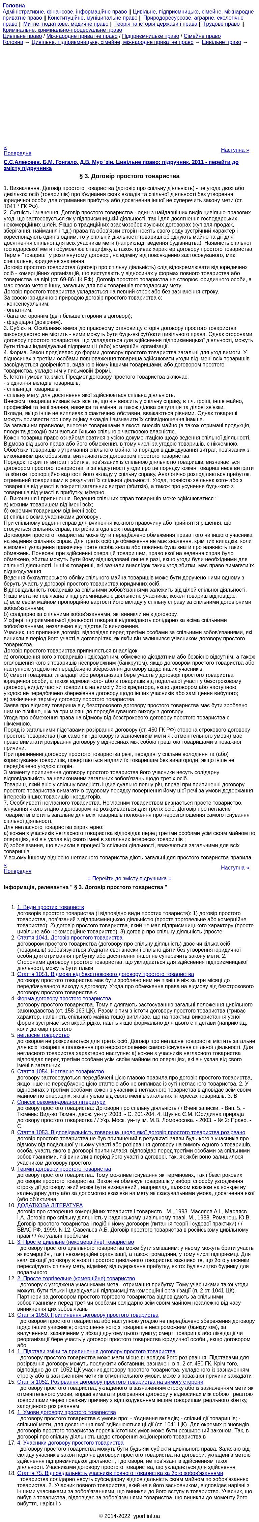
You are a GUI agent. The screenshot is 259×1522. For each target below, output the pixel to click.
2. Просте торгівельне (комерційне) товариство (76, 1278)
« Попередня (17, 150)
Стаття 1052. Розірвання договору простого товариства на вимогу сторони (110, 1382)
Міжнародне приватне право (82, 36)
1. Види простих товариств (50, 907)
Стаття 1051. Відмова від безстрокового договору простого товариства (105, 974)
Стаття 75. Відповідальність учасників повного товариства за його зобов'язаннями (120, 1473)
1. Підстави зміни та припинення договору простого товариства (96, 1351)
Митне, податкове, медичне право (66, 24)
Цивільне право (22, 36)
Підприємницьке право (150, 36)
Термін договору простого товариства (64, 1169)
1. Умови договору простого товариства (66, 1412)
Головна (13, 42)
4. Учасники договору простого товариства (70, 1443)
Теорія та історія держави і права (155, 24)
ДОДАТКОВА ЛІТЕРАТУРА (50, 1205)
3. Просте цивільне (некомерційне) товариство (75, 1242)
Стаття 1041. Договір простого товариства (69, 938)
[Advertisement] (129, 92)
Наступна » (235, 150)
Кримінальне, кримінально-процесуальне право (62, 30)
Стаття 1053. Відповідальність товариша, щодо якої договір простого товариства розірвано (131, 1132)
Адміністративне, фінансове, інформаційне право (65, 12)
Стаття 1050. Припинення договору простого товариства (88, 1315)
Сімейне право (202, 36)
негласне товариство (43, 1035)
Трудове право (221, 24)
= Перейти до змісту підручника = (130, 878)
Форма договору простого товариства (64, 998)
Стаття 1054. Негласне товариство (60, 1071)
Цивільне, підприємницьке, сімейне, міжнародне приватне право (113, 42)
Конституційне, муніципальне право (93, 18)
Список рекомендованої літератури (61, 1102)
